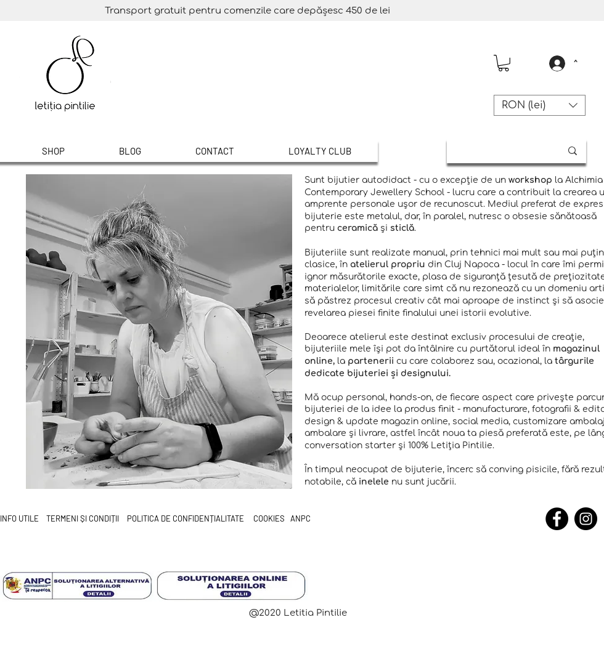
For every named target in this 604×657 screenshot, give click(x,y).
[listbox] (540, 105)
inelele (374, 481)
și (394, 373)
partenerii (371, 361)
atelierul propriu (387, 264)
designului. (424, 373)
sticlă (402, 228)
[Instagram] (585, 518)
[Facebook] (556, 518)
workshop (530, 180)
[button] (503, 63)
